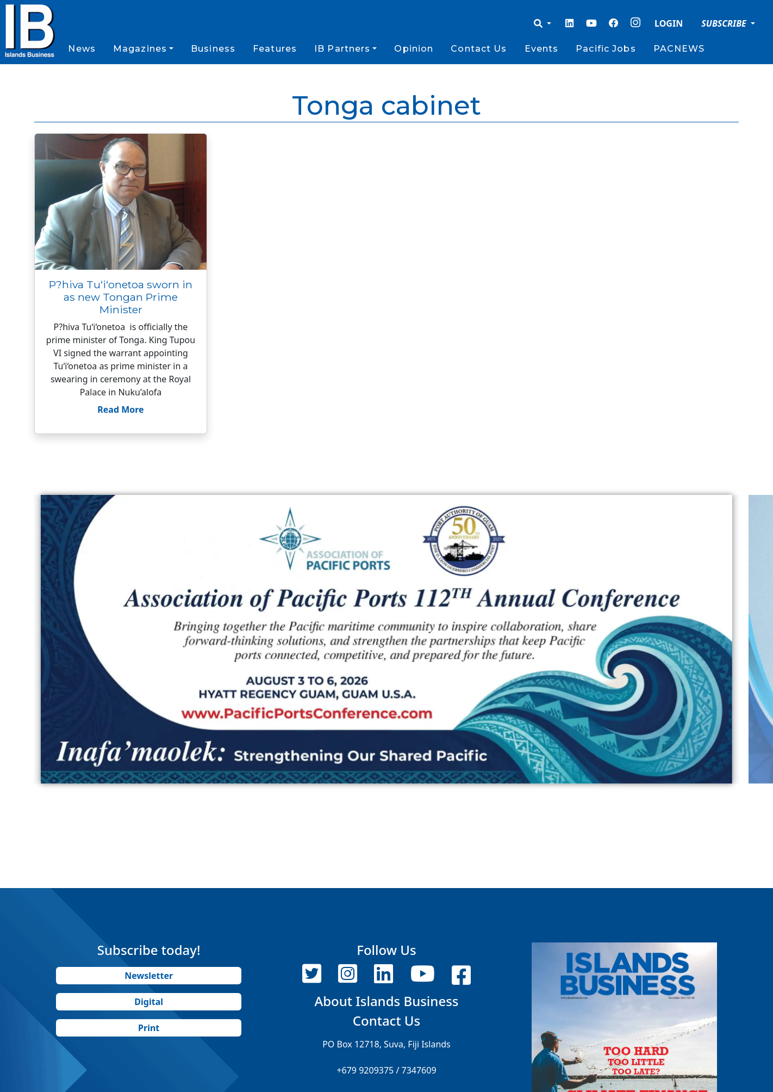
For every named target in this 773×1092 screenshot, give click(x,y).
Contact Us (479, 49)
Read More (120, 409)
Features (275, 49)
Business (213, 49)
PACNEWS (679, 49)
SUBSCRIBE (725, 23)
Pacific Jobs (605, 49)
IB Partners (342, 49)
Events (542, 49)
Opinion (413, 49)
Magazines (140, 49)
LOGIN (668, 23)
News (81, 49)
